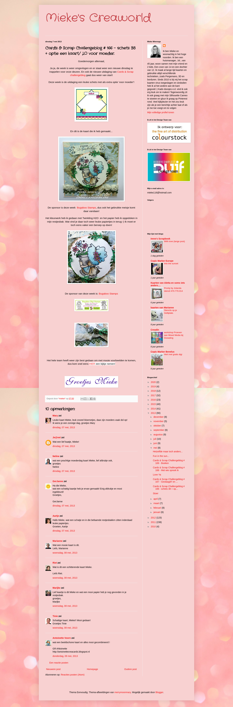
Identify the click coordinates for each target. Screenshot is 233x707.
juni (155, 443)
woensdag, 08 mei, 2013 (65, 552)
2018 (153, 391)
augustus (158, 434)
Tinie (55, 616)
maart (156, 503)
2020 (153, 382)
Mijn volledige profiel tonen (160, 112)
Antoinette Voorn (62, 638)
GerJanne (58, 481)
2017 (153, 395)
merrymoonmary (123, 692)
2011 (153, 522)
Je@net (57, 437)
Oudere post (130, 669)
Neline (56, 456)
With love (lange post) (174, 241)
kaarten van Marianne (162, 307)
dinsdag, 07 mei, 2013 (64, 427)
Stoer (155, 493)
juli (155, 439)
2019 (153, 386)
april (155, 499)
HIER (92, 363)
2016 (153, 399)
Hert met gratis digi (173, 354)
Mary (55, 415)
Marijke (57, 588)
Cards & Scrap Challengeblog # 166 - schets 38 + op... (169, 487)
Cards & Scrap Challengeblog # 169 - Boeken (169, 461)
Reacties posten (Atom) (72, 674)
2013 (153, 413)
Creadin (155, 329)
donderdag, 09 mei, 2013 (65, 656)
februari (157, 507)
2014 (153, 408)
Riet (55, 562)
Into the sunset (171, 263)
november (158, 421)
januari (157, 512)
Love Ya (157, 474)
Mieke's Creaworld (98, 18)
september (159, 430)
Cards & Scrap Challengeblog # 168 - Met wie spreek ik (169, 469)
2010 (153, 526)
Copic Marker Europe (162, 261)
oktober (157, 425)
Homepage (92, 669)
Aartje (56, 516)
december (158, 417)
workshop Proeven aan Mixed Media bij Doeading (173, 335)
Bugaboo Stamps (86, 207)
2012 (153, 517)
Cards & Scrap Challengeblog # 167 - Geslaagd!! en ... (169, 480)
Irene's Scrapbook (160, 238)
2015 (153, 404)
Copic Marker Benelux (162, 351)
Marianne (57, 541)
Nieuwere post (53, 669)
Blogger (159, 692)
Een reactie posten (58, 662)
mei (155, 447)
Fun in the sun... (161, 456)
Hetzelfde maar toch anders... (168, 451)
